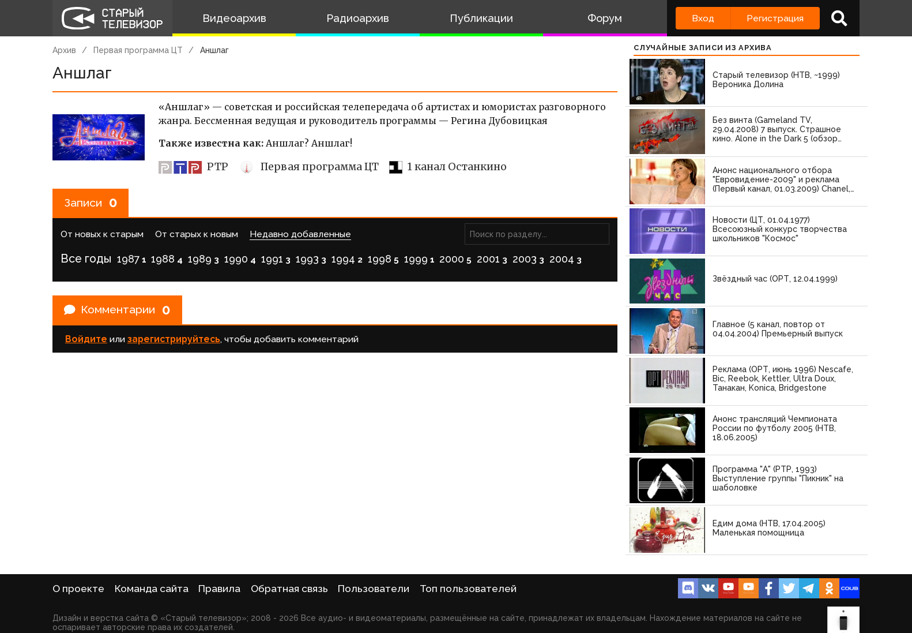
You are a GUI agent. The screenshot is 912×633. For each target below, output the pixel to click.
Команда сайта (152, 588)
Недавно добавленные (300, 235)
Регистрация (775, 18)
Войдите (86, 340)
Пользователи (373, 588)
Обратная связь (289, 588)
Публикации (481, 18)
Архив (64, 50)
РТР (194, 166)
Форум (604, 18)
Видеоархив (234, 18)
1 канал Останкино (448, 166)
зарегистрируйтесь (173, 340)
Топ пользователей (468, 588)
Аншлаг (214, 50)
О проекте (78, 588)
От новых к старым (102, 235)
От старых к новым (196, 235)
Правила (219, 588)
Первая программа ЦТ (138, 50)
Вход (703, 18)
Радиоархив (357, 18)
